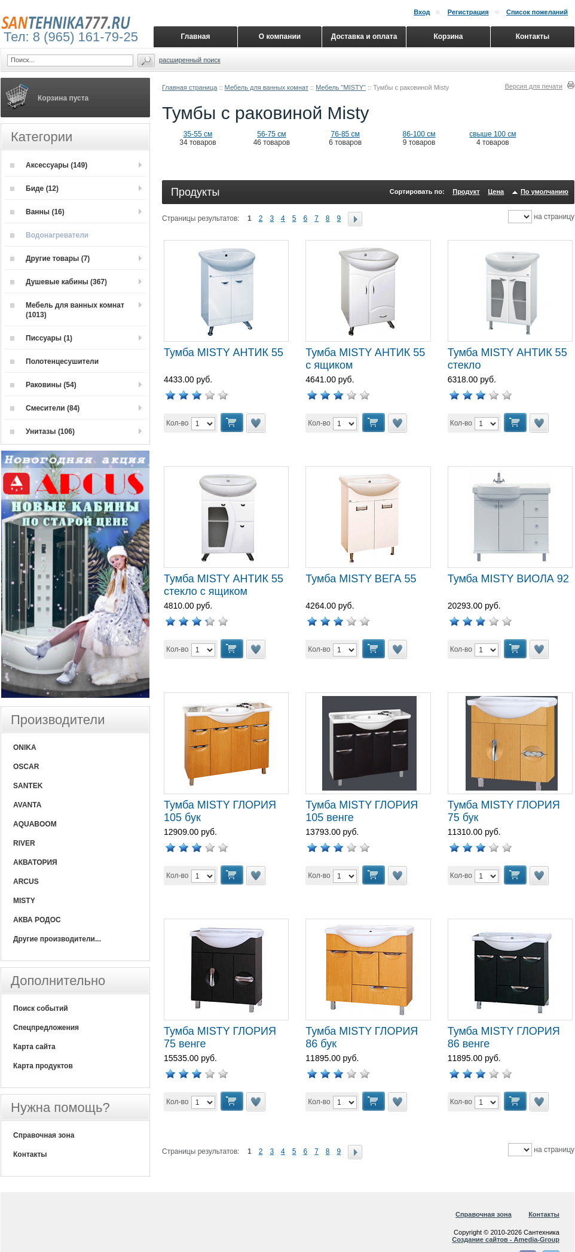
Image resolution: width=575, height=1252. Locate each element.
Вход (422, 12)
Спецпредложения (46, 1027)
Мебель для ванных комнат (266, 87)
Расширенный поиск (190, 59)
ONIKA (24, 747)
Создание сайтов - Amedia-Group (505, 1239)
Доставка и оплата (364, 36)
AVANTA (27, 805)
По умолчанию (544, 191)
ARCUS (26, 881)
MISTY (24, 901)
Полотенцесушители (54, 361)
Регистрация (468, 12)
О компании (280, 36)
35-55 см (197, 134)
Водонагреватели (49, 235)
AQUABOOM (35, 824)
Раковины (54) (43, 385)
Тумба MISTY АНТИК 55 (223, 352)
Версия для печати (533, 86)
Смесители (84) (44, 408)
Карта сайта (34, 1047)
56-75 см (271, 134)
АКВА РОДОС (37, 920)
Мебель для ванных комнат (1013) (67, 310)
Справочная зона (43, 1135)
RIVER (24, 843)
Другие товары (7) (50, 258)
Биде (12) (34, 188)
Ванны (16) (37, 212)
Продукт (465, 191)
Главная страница (189, 87)
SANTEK (27, 786)
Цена (496, 191)
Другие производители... (57, 939)
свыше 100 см (492, 134)
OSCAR (26, 766)
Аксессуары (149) (48, 165)
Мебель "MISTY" (341, 87)
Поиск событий (40, 1008)
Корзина (448, 36)
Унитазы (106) (42, 431)
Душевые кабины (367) (58, 282)
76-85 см (345, 134)
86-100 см (419, 134)
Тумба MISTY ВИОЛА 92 (508, 579)
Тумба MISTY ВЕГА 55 (360, 579)
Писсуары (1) (41, 338)
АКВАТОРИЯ (35, 862)
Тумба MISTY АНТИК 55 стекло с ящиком (223, 585)
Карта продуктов (43, 1066)
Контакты (30, 1154)
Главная (195, 36)
